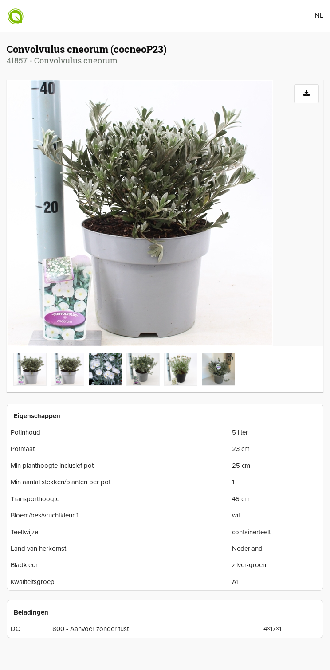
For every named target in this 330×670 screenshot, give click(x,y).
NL (319, 16)
